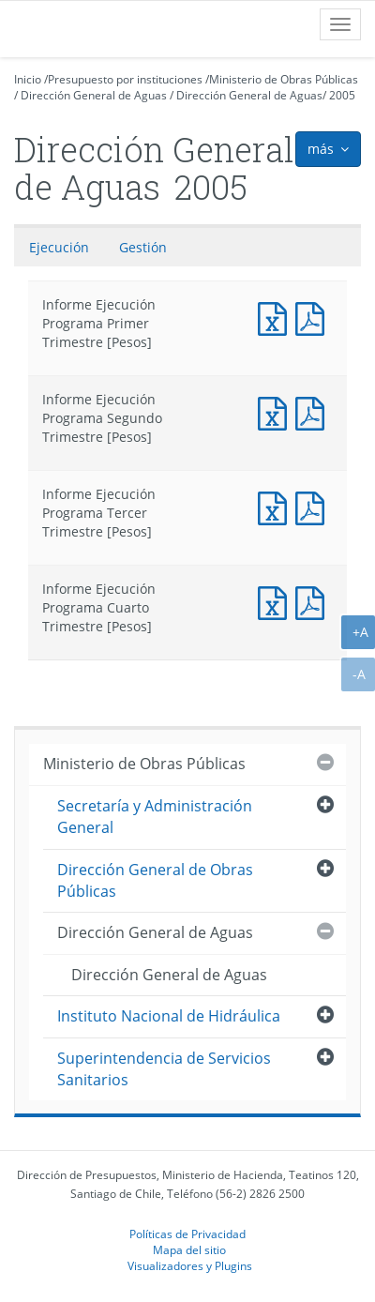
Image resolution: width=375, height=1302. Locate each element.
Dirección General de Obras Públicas (155, 880)
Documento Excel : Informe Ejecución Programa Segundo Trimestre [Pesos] (276, 411)
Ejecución (59, 247)
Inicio (27, 79)
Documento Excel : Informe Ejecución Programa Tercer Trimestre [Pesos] (276, 506)
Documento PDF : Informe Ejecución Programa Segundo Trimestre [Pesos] (314, 411)
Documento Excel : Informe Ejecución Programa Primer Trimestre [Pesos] (276, 316)
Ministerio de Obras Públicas (283, 79)
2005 (342, 95)
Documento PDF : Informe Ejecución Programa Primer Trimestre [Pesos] (314, 316)
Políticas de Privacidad (187, 1233)
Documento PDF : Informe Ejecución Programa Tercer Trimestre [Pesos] (314, 506)
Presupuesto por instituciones (125, 79)
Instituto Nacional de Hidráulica (168, 1016)
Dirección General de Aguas (94, 95)
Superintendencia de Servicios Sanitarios (164, 1069)
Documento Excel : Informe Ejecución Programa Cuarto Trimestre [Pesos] (276, 601)
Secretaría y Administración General (154, 816)
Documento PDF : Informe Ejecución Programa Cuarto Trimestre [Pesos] (314, 601)
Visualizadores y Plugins (190, 1265)
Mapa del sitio (189, 1249)
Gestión (143, 247)
